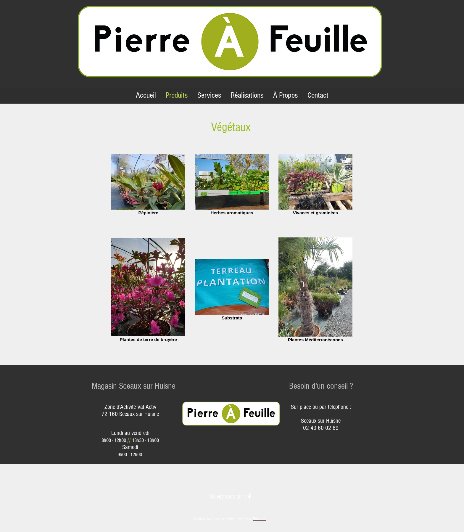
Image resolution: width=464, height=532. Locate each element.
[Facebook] (249, 496)
